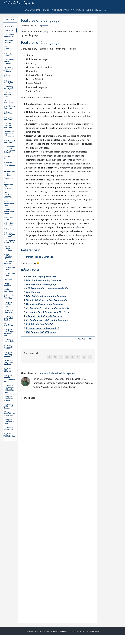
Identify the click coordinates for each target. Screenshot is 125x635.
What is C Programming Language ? (44, 280)
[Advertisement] (112, 61)
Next (90, 338)
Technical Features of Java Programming (47, 300)
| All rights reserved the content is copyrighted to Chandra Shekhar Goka (71, 631)
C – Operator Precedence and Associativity (47, 308)
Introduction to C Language (39, 256)
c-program (44, 25)
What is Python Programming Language (46, 296)
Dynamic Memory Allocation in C (42, 327)
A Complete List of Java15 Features (44, 316)
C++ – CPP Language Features (41, 276)
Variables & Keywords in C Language (44, 304)
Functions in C (33, 292)
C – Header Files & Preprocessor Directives (47, 312)
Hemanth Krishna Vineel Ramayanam (57, 373)
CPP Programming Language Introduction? (48, 288)
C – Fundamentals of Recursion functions (47, 320)
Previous (81, 338)
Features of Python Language (41, 284)
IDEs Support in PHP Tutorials (41, 332)
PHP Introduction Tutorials (40, 324)
